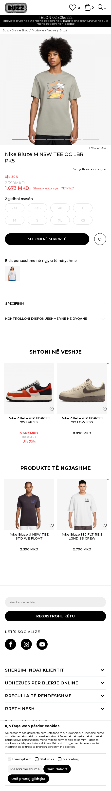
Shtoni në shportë (47, 239)
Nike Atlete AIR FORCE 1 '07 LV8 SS (29, 420)
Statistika (47, 759)
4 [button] (73, 139)
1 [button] (20, 139)
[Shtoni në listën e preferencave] (52, 409)
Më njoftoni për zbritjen (89, 169)
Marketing (71, 759)
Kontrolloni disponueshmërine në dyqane (53, 318)
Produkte (38, 30)
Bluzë (63, 30)
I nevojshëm (22, 759)
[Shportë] (87, 9)
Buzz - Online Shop (15, 30)
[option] (55, 21)
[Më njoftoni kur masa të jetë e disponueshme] (14, 207)
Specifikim (53, 303)
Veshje (51, 30)
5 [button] (91, 139)
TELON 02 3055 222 (56, 17)
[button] (100, 239)
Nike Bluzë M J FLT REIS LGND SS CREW (82, 536)
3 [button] (55, 139)
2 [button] (38, 139)
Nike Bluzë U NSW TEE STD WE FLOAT (29, 536)
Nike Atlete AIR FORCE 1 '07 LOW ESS (82, 420)
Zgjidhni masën (19, 199)
